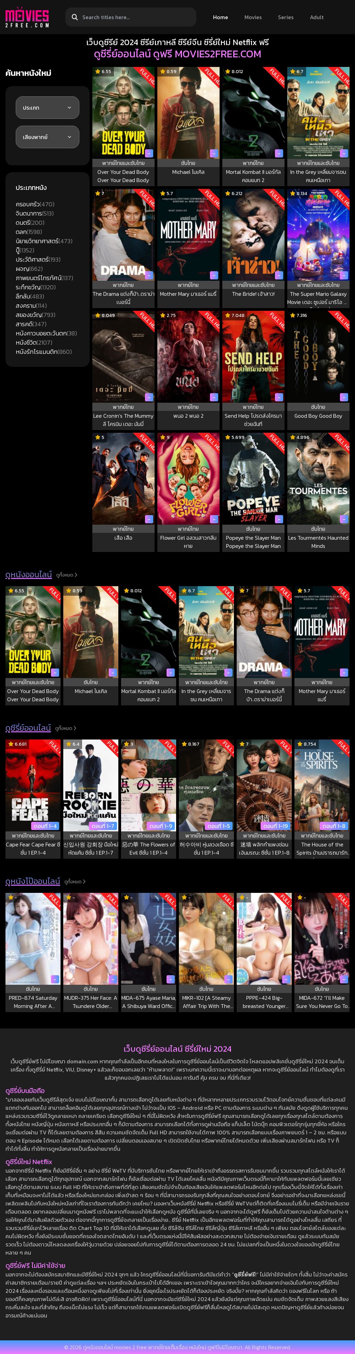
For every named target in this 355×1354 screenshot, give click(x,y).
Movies (253, 17)
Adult (317, 17)
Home (220, 17)
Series (285, 17)
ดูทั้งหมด (66, 575)
